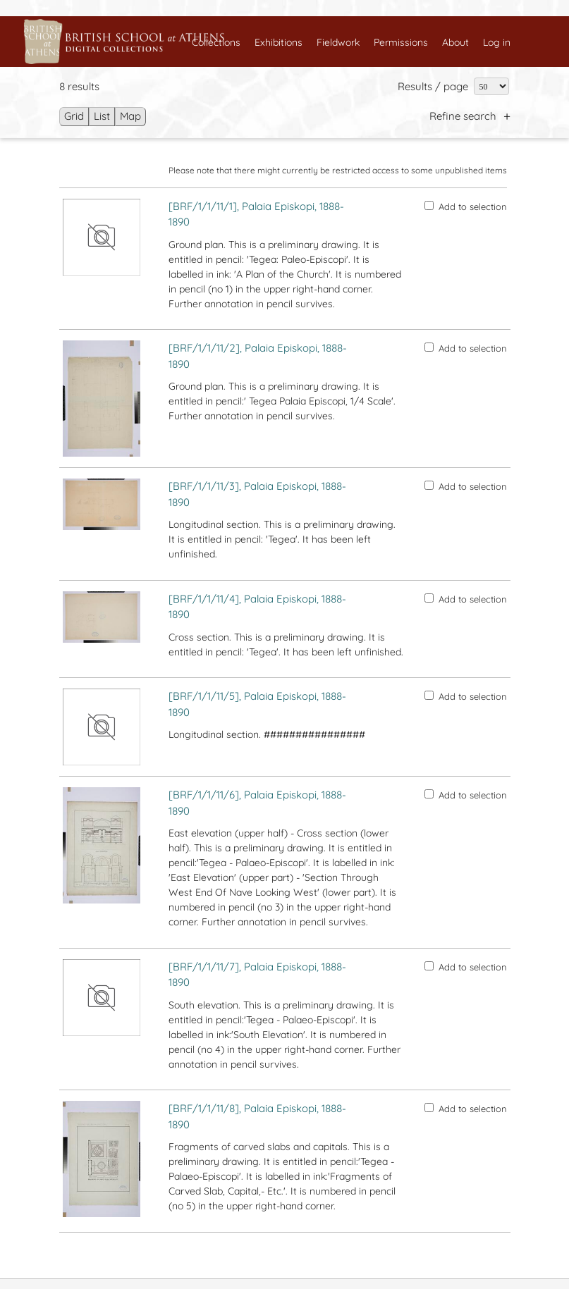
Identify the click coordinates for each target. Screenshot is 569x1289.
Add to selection (465, 206)
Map (130, 116)
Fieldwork (338, 42)
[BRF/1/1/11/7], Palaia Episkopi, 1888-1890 (257, 974)
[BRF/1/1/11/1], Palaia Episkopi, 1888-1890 (256, 214)
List (102, 116)
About (455, 42)
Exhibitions (278, 42)
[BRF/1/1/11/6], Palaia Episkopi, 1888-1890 (257, 803)
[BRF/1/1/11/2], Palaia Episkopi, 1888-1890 (258, 356)
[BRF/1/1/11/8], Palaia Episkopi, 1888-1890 (257, 1116)
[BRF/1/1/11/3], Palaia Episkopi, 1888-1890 (257, 494)
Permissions (401, 42)
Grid (74, 116)
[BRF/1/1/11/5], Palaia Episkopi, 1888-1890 (257, 704)
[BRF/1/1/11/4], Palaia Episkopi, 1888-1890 (257, 607)
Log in (496, 42)
